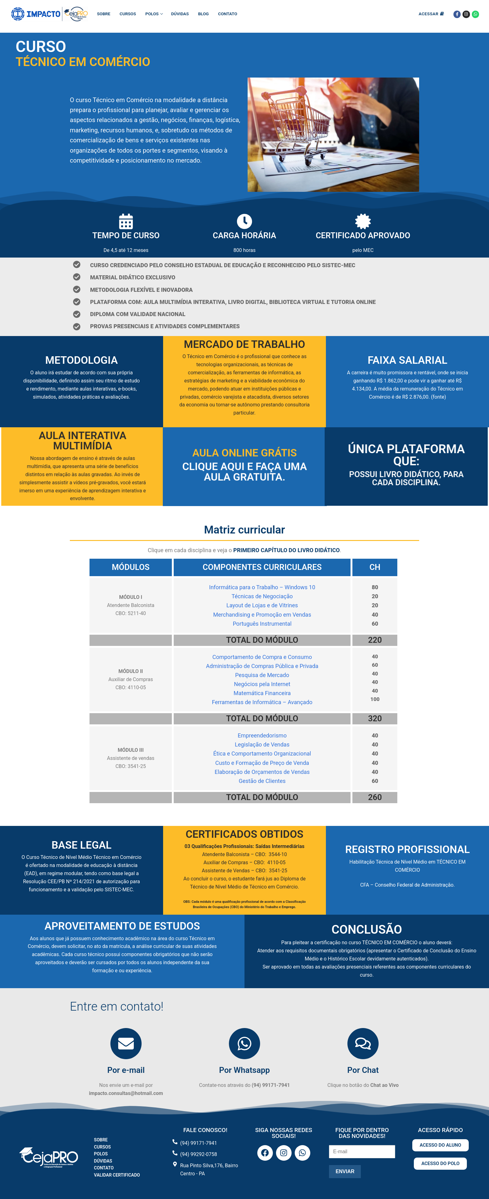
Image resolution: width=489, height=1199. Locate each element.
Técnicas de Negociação (262, 596)
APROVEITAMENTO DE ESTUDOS (122, 926)
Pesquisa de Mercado (262, 675)
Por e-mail (126, 1070)
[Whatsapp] (475, 14)
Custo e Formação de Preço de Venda (262, 763)
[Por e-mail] (126, 1043)
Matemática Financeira (262, 693)
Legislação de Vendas (262, 744)
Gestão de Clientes (262, 781)
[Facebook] (457, 14)
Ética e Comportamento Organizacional (262, 753)
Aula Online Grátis (244, 451)
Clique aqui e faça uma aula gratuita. (244, 472)
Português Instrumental (262, 623)
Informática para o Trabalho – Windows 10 (262, 587)
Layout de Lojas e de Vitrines (262, 605)
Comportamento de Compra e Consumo (262, 657)
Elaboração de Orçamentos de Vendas (262, 772)
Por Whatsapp (244, 1070)
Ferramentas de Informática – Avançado (262, 702)
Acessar (431, 13)
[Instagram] (466, 14)
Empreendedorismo (262, 735)
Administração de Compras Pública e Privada (262, 666)
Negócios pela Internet (262, 684)
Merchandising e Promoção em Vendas (262, 614)
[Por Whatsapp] (244, 1043)
